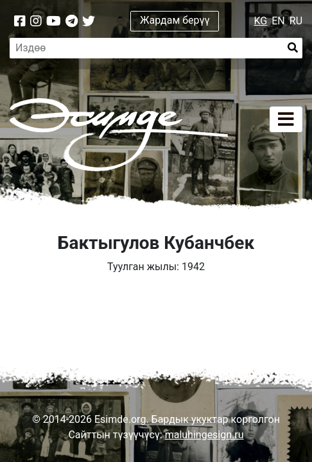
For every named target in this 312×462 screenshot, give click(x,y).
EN (278, 21)
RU (296, 21)
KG (261, 21)
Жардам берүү (175, 20)
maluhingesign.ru (204, 435)
